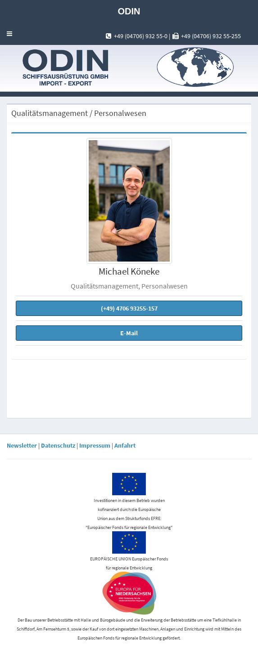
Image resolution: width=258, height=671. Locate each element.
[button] (9, 33)
